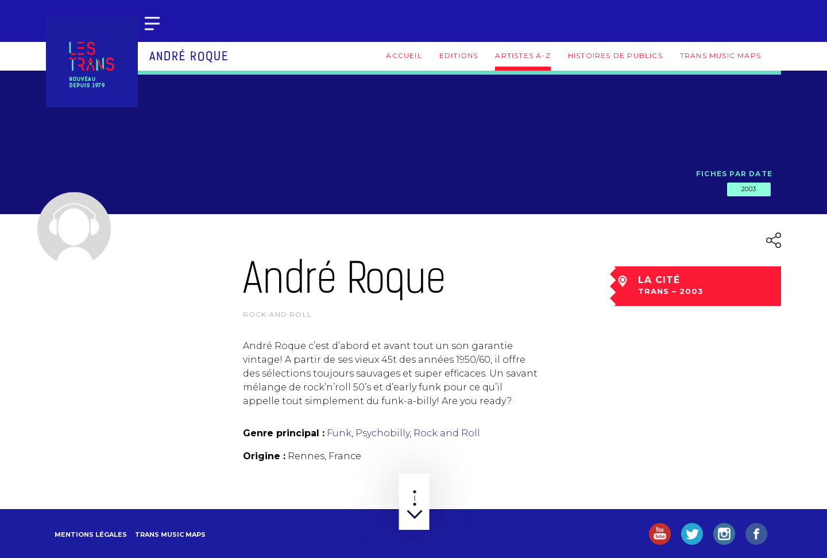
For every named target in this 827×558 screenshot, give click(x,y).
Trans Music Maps (720, 55)
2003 (748, 189)
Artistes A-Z (522, 55)
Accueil (404, 55)
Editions (458, 55)
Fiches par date (734, 173)
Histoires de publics (615, 55)
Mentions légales (91, 534)
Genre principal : (283, 433)
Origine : (264, 456)
